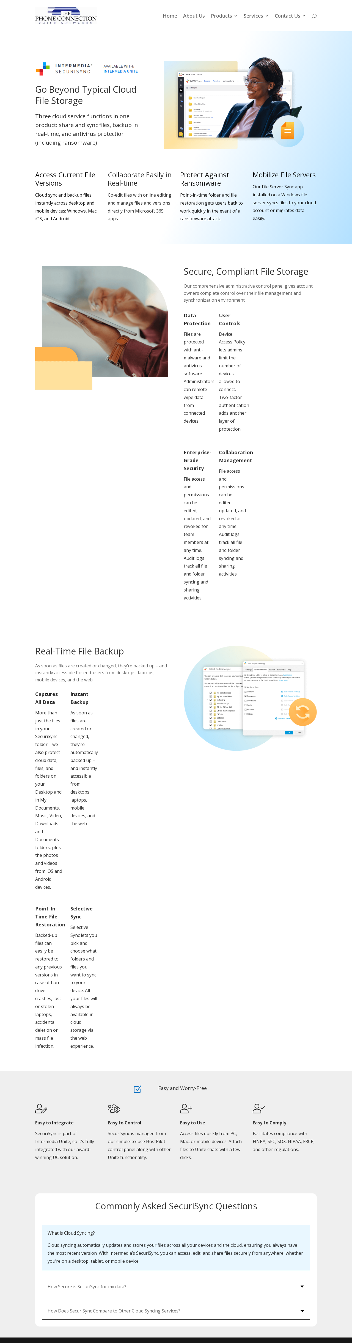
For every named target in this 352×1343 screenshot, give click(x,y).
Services (253, 16)
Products (221, 16)
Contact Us (287, 16)
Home (170, 16)
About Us (194, 16)
